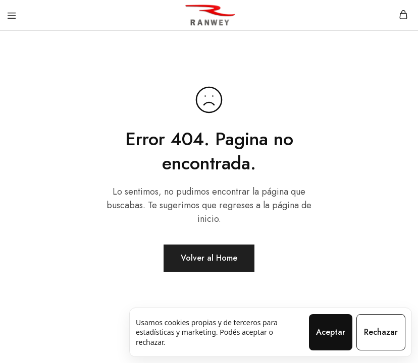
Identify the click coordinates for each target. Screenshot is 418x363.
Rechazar (381, 332)
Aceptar (330, 332)
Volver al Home (209, 258)
